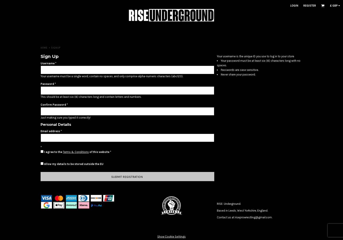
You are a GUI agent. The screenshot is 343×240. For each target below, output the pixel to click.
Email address (50, 131)
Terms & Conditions (76, 152)
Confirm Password (53, 104)
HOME (44, 47)
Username (48, 63)
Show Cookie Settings (171, 236)
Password (47, 84)
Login (294, 5)
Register (309, 5)
